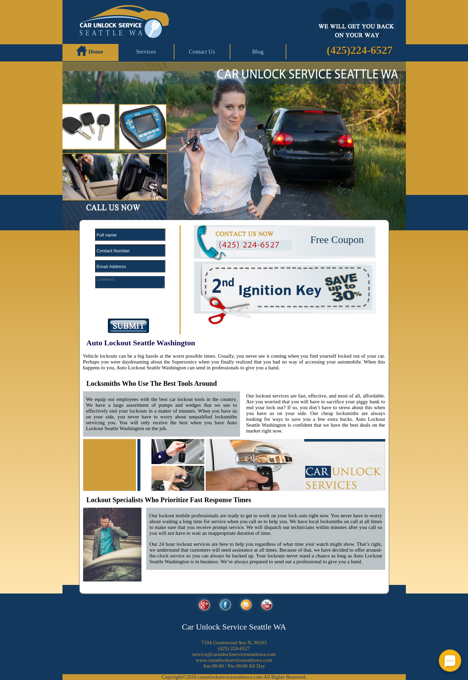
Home (90, 51)
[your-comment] (130, 282)
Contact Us (202, 51)
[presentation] (123, 305)
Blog (257, 51)
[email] (234, 654)
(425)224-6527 (360, 50)
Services (146, 51)
